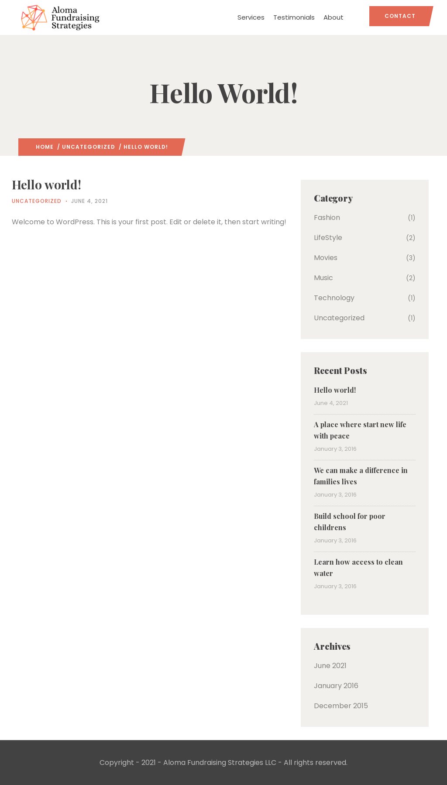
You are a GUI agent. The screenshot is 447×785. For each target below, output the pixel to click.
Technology (334, 298)
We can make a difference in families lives (361, 476)
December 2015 (341, 706)
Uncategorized (88, 147)
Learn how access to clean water (358, 567)
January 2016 (336, 686)
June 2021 (330, 666)
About (333, 17)
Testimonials (294, 17)
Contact (400, 16)
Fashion (327, 218)
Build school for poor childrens (349, 521)
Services (251, 17)
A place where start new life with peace (360, 430)
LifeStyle (328, 238)
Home (45, 147)
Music (323, 278)
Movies (325, 258)
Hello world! (335, 389)
